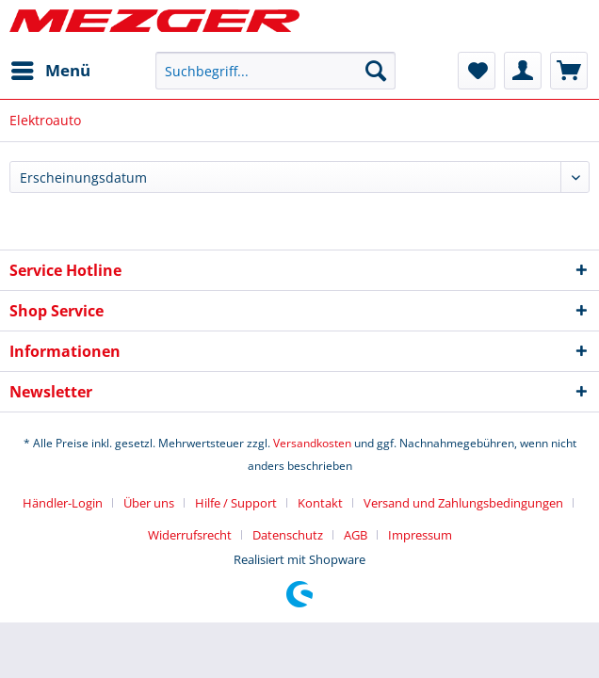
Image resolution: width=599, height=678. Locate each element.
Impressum (420, 534)
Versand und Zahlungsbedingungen (463, 502)
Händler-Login (63, 502)
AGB (355, 534)
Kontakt (320, 502)
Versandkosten (312, 443)
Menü (50, 68)
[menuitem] (50, 70)
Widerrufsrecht (190, 534)
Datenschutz (287, 534)
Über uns (148, 502)
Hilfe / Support (236, 502)
